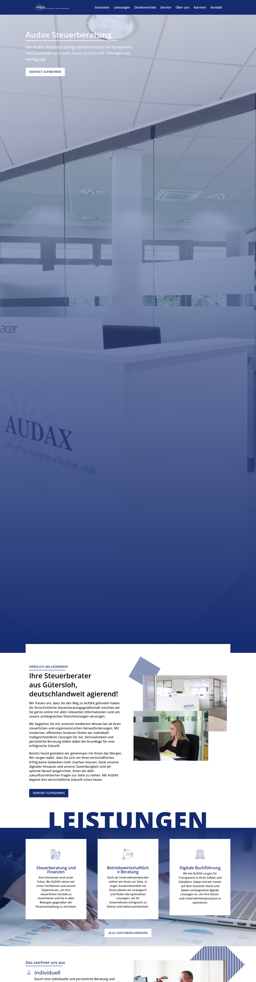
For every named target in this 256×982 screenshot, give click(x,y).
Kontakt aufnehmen (45, 72)
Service (165, 7)
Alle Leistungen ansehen (128, 933)
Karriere (200, 7)
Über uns (182, 7)
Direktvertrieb (145, 7)
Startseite (102, 7)
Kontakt (216, 7)
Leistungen (122, 7)
